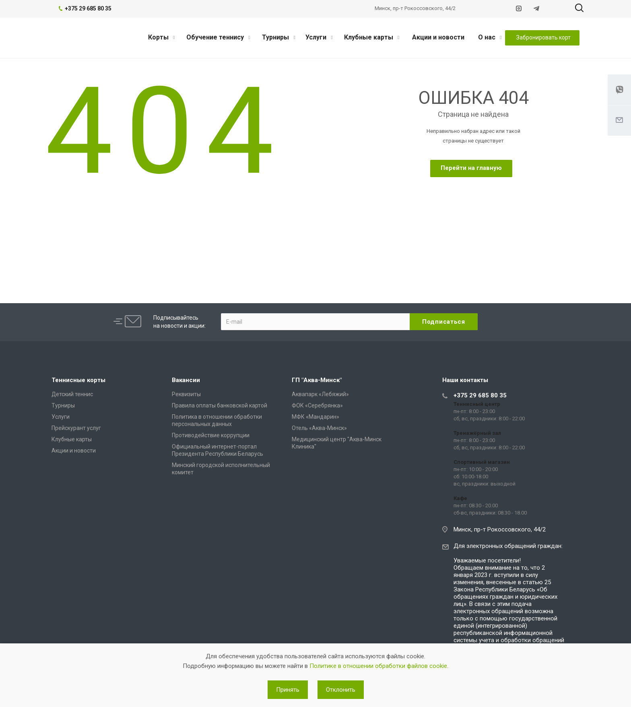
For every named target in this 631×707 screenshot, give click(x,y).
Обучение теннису (218, 37)
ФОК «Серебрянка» (317, 405)
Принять (287, 689)
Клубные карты (371, 37)
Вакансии (186, 380)
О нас (489, 37)
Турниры (278, 37)
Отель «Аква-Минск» (319, 428)
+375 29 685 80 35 (480, 395)
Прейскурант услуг (76, 428)
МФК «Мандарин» (315, 416)
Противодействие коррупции (211, 435)
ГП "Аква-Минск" (317, 380)
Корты (161, 37)
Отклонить (340, 689)
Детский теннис (72, 394)
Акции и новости (438, 37)
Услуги (318, 37)
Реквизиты (186, 394)
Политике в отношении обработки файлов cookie (378, 666)
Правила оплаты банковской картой (219, 405)
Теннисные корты (78, 380)
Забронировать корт (543, 37)
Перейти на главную (471, 168)
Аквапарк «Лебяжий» (320, 394)
